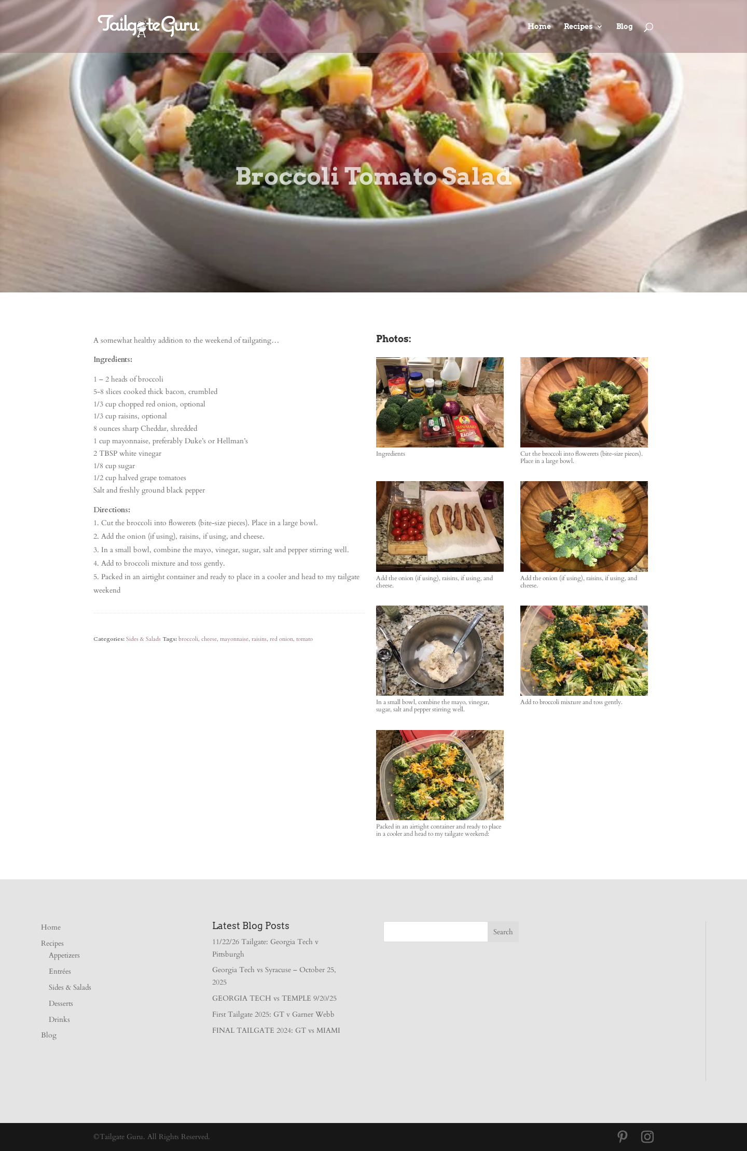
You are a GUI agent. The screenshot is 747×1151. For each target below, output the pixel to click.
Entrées (60, 971)
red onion (281, 639)
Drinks (59, 1019)
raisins (259, 639)
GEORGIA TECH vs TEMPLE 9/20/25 (274, 998)
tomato (304, 639)
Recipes (578, 27)
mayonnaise (234, 639)
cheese (209, 639)
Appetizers (64, 955)
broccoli (188, 639)
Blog (624, 27)
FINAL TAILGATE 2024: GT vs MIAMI (276, 1030)
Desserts (61, 1003)
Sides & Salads (143, 639)
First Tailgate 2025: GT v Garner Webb (273, 1014)
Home (539, 27)
